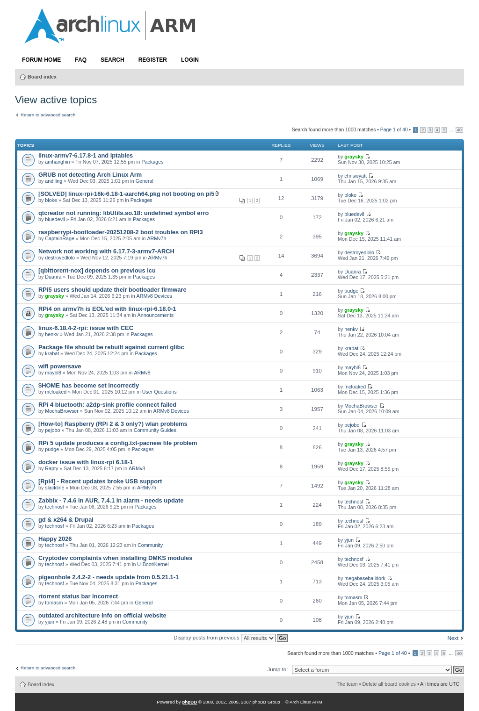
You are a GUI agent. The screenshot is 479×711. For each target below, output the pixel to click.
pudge (351, 291)
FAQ (81, 60)
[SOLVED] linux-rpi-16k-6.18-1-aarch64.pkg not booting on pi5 (126, 193)
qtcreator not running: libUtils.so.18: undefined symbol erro (123, 212)
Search (112, 60)
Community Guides (155, 430)
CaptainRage (59, 238)
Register (152, 60)
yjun (349, 540)
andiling (53, 181)
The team (347, 684)
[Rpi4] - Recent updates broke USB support (100, 481)
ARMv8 (142, 372)
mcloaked (55, 392)
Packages (152, 162)
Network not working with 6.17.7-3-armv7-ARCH (106, 251)
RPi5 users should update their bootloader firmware (112, 289)
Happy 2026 (55, 538)
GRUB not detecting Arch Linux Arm (90, 174)
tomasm (54, 602)
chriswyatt (355, 176)
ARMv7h (156, 238)
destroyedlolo (60, 257)
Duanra (53, 277)
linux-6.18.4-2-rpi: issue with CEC (85, 327)
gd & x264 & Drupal (66, 519)
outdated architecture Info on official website (102, 615)
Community (150, 545)
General (144, 181)
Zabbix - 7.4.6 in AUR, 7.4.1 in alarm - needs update (110, 500)
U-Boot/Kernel (152, 564)
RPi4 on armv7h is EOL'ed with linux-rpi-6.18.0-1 (107, 308)
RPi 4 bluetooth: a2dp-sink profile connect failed (107, 404)
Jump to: (277, 669)
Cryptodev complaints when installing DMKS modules (115, 557)
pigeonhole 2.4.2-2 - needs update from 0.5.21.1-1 (108, 577)
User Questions (159, 392)
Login (190, 60)
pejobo (52, 430)
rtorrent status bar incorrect (78, 596)
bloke (51, 200)
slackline (54, 487)
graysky (353, 156)
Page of (394, 129)
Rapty (51, 468)
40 (459, 130)
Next (452, 638)
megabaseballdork (364, 578)
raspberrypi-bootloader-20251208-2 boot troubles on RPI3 (120, 232)
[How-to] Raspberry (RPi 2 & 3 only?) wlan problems (113, 423)
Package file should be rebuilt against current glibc (111, 347)
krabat (52, 353)
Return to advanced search (48, 114)
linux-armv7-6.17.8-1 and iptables (85, 155)
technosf (54, 507)
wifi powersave (59, 366)
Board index (42, 76)
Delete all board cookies (389, 684)
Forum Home (41, 60)
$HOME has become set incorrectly (88, 385)
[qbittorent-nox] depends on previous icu (97, 270)
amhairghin (57, 162)
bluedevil (55, 219)
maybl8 (53, 372)
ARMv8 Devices (154, 296)
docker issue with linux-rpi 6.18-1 (85, 462)
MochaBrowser (61, 411)
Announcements (156, 315)
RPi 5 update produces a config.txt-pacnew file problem (117, 442)
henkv (51, 334)
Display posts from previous (231, 637)
